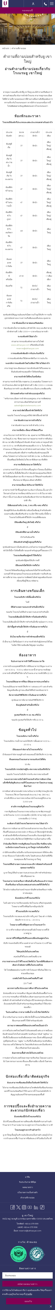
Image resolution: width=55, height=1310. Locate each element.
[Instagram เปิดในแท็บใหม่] (24, 1206)
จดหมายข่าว (27, 1187)
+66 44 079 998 (30, 1227)
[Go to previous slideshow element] (11, 1254)
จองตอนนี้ (27, 10)
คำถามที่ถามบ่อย (27, 1197)
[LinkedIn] (36, 1206)
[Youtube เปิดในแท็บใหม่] (30, 1206)
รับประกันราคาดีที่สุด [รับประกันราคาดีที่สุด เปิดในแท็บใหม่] (29, 1182)
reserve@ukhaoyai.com (27, 348)
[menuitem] (27, 1177)
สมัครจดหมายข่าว (28, 1284)
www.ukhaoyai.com (20, 345)
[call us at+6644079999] (45, 3)
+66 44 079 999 (31, 1224)
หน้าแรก (5, 48)
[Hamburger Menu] (51, 3)
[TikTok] (42, 1206)
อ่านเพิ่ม (29, 1294)
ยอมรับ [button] (28, 1301)
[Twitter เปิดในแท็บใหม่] (18, 1206)
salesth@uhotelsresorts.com (27, 405)
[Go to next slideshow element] (44, 1254)
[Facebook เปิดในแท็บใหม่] (13, 1206)
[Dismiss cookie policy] (51, 1306)
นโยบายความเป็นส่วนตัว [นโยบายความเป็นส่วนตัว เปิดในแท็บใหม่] (29, 1192)
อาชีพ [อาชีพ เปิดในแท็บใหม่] (29, 1177)
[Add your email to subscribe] (27, 1275)
